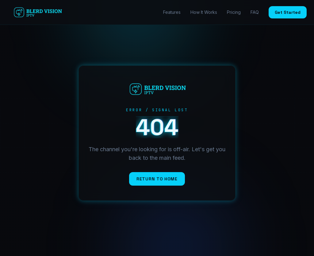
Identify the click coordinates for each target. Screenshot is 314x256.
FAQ (255, 12)
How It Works (203, 12)
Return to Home (157, 179)
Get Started (288, 12)
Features (172, 12)
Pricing (234, 12)
